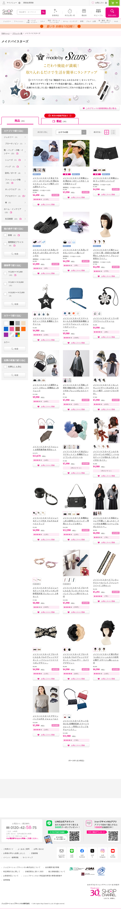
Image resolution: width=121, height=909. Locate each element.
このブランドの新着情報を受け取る (101, 108)
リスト (113, 132)
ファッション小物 (12, 181)
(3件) (76, 265)
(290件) (76, 607)
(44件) (46, 401)
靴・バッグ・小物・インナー (13, 151)
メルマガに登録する (61, 856)
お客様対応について (10, 876)
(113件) (46, 199)
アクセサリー (13, 196)
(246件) (46, 607)
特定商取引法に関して (11, 871)
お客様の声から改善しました (14, 853)
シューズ (11, 160)
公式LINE (71, 856)
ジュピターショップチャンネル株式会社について (21, 867)
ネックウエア (13, 189)
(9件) (46, 268)
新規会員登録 (28, 3)
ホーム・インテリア (12, 210)
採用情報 (6, 880)
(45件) (106, 404)
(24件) (46, 460)
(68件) (76, 674)
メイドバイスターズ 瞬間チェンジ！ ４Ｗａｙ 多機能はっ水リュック (46, 388)
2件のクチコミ (76, 468)
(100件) (76, 338)
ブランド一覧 (17, 33)
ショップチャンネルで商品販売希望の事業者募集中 (42, 876)
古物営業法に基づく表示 (34, 871)
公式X (92, 856)
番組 (61, 121)
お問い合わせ (39, 849)
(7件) (106, 537)
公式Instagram (102, 856)
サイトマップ (28, 857)
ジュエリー (11, 137)
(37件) (106, 271)
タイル (106, 132)
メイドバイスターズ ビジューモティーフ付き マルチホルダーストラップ (45, 521)
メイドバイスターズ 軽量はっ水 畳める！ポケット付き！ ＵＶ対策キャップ (76, 181)
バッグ (10, 167)
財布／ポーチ (13, 173)
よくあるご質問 (23, 849)
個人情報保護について (56, 871)
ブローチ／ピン (14, 144)
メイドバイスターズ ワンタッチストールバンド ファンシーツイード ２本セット (106, 583)
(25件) (46, 335)
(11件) (46, 674)
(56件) (76, 404)
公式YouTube (112, 856)
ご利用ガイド (8, 849)
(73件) (76, 740)
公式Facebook (82, 856)
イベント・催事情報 (10, 857)
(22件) (76, 534)
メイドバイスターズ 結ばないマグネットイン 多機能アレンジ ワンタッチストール (75, 454)
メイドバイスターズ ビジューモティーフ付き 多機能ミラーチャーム (45, 321)
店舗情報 (34, 853)
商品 (20, 120)
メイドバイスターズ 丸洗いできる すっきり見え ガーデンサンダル (46, 253)
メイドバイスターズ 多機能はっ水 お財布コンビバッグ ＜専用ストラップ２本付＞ (76, 521)
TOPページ (5, 33)
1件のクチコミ (106, 471)
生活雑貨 (12, 219)
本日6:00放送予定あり (60, 116)
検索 (16, 254)
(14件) (106, 674)
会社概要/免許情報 (52, 867)
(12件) (46, 534)
